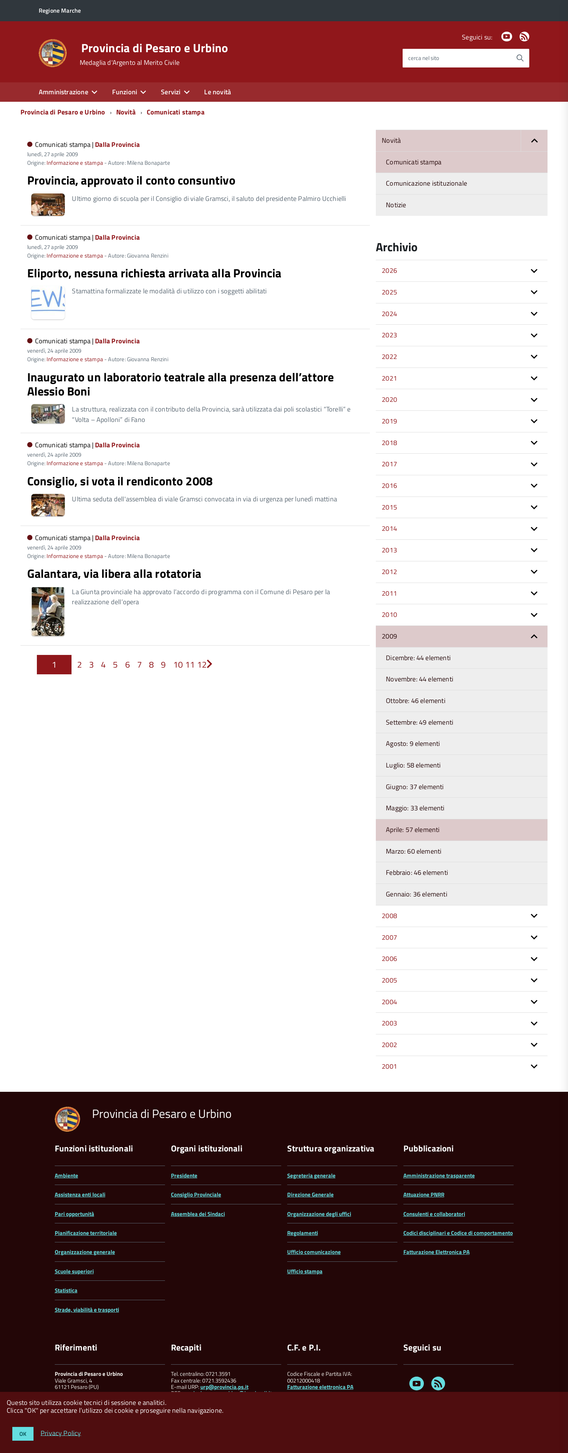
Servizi (170, 92)
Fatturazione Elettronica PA (436, 1252)
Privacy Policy (61, 1433)
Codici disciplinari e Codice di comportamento (458, 1233)
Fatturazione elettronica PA (320, 1387)
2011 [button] (389, 593)
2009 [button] (389, 636)
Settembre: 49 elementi (419, 722)
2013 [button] (389, 550)
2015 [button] (389, 507)
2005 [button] (389, 980)
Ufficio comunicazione (314, 1252)
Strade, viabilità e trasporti (87, 1309)
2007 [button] (389, 937)
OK (22, 1434)
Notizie (396, 205)
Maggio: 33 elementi (415, 808)
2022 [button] (389, 357)
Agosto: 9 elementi (413, 743)
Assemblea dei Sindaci (198, 1214)
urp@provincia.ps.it (224, 1387)
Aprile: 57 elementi (413, 830)
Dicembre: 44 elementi (418, 658)
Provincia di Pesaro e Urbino (154, 48)
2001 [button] (389, 1066)
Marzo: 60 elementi (413, 851)
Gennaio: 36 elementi (416, 894)
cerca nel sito (423, 58)
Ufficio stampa (305, 1271)
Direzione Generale (310, 1194)
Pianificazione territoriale (86, 1233)
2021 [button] (389, 378)
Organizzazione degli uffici (319, 1214)
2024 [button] (389, 314)
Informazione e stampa (75, 162)
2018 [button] (389, 443)
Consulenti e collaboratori (434, 1214)
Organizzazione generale (85, 1252)
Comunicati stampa (175, 112)
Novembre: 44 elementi (419, 679)
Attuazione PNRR (423, 1194)
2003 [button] (389, 1023)
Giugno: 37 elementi (415, 787)
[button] (534, 140)
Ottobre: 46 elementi (415, 701)
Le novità (217, 92)
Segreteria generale (311, 1175)
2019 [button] (389, 421)
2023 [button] (389, 335)
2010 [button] (389, 614)
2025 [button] (389, 292)
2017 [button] (389, 464)
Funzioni (124, 92)
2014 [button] (389, 528)
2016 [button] (389, 485)
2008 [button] (389, 916)
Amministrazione (63, 92)
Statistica (66, 1290)
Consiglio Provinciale (196, 1194)
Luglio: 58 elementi (413, 765)
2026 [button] (389, 270)
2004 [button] (389, 1002)
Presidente (184, 1175)
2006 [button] (389, 959)
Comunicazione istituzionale (426, 183)
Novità (126, 112)
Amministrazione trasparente (439, 1175)
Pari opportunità (74, 1214)
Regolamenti (302, 1233)
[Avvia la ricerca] (520, 58)
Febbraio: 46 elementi (417, 872)
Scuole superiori (74, 1271)
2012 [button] (389, 572)
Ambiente (66, 1175)
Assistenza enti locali (80, 1194)
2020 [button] (389, 399)
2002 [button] (389, 1045)
